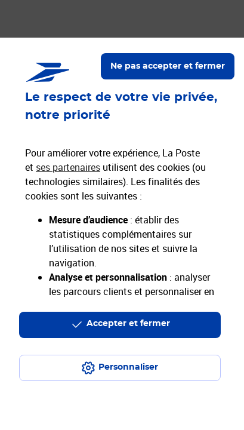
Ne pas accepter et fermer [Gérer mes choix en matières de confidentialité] (167, 66)
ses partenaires (68, 167)
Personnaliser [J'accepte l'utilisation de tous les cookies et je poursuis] (128, 367)
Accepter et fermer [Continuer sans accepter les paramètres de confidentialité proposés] (128, 324)
